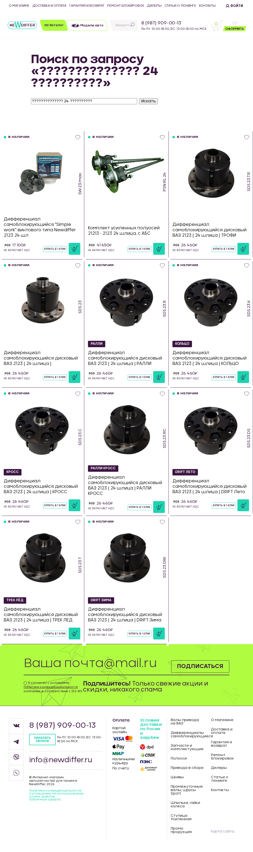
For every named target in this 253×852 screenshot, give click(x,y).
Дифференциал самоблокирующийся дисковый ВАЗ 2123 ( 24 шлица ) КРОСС (41, 486)
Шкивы (177, 777)
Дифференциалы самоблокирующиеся (187, 734)
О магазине (19, 5)
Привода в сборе (187, 768)
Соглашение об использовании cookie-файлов (56, 795)
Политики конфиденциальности (51, 687)
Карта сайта (222, 831)
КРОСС (12, 472)
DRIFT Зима (102, 600)
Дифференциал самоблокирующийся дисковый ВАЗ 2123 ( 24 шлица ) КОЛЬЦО (209, 358)
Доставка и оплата (49, 5)
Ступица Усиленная (181, 817)
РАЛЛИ (97, 343)
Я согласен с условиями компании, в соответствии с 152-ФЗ (53, 687)
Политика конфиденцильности (55, 790)
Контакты (207, 5)
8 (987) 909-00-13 (161, 23)
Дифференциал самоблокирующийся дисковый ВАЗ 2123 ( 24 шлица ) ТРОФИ (209, 229)
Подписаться (199, 666)
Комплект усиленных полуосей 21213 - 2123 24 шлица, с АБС (124, 231)
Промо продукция (181, 830)
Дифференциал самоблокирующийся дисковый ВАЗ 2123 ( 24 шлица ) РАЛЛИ (125, 358)
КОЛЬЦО (182, 343)
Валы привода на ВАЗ (185, 721)
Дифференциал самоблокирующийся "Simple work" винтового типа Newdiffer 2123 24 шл (40, 227)
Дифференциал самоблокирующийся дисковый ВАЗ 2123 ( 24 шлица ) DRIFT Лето (209, 486)
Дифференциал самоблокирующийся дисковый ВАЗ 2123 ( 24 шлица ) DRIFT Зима (125, 614)
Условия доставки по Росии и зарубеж (151, 729)
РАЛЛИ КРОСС (104, 468)
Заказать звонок (42, 739)
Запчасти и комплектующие (187, 747)
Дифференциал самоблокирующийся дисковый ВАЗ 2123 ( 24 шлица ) (41, 358)
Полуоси (179, 758)
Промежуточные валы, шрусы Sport (187, 790)
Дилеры (154, 5)
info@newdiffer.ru (60, 760)
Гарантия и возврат (86, 5)
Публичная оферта (45, 799)
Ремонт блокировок (125, 5)
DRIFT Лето (186, 472)
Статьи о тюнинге (180, 5)
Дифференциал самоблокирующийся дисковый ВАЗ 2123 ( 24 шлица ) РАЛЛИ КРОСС (125, 485)
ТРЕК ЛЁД (15, 600)
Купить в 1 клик (55, 249)
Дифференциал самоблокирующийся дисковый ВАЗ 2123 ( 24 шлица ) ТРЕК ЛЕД (41, 614)
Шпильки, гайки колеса (185, 804)
